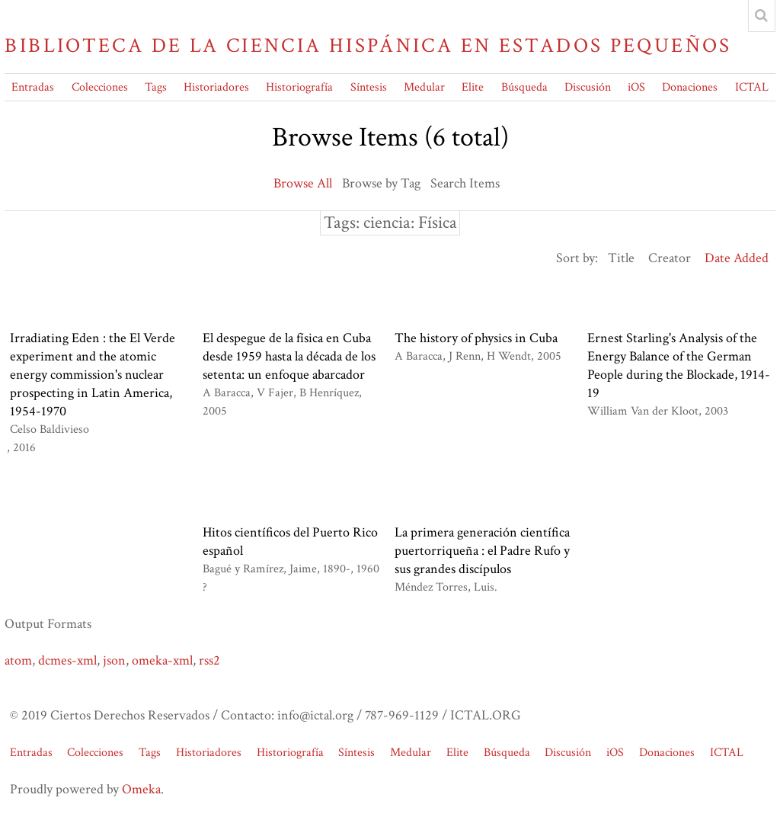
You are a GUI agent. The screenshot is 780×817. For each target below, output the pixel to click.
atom (18, 660)
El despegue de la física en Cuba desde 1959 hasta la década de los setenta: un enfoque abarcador (289, 356)
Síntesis (368, 87)
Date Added (737, 258)
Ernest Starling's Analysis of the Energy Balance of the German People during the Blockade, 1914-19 (678, 365)
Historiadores (216, 87)
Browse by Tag (381, 183)
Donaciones (690, 87)
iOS (636, 87)
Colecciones (100, 87)
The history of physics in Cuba (476, 338)
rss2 (209, 660)
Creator (669, 258)
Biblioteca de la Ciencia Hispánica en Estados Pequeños (368, 46)
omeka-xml (162, 660)
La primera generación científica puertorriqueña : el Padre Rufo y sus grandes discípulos (482, 551)
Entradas (32, 87)
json (114, 660)
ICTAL (752, 87)
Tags (156, 87)
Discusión (587, 87)
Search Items (465, 183)
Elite (473, 87)
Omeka (141, 789)
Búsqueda (524, 87)
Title (621, 258)
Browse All (302, 183)
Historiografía (299, 87)
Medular (424, 87)
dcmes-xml (67, 660)
